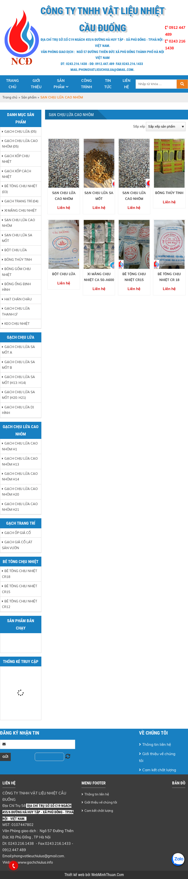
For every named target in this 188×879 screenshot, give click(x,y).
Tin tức (108, 83)
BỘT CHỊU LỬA (15, 250)
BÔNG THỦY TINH (18, 259)
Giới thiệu (36, 83)
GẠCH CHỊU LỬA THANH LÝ (16, 311)
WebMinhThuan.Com (107, 875)
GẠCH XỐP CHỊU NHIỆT (16, 158)
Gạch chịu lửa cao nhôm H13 (20, 461)
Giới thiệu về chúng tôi (157, 757)
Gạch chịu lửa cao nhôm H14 (20, 476)
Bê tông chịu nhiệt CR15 (19, 589)
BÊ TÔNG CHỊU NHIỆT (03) (19, 189)
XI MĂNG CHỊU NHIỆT (20, 210)
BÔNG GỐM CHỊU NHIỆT (16, 271)
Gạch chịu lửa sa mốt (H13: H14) (18, 379)
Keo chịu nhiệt (17, 324)
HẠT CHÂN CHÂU (18, 299)
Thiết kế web (74, 875)
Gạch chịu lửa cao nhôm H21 (20, 506)
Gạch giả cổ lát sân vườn (17, 545)
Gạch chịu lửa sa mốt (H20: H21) (18, 395)
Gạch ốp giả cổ (17, 533)
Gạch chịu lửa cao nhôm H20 (20, 491)
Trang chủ (12, 83)
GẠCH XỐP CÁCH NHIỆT (16, 174)
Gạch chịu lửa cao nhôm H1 (20, 446)
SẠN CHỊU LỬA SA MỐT (17, 238)
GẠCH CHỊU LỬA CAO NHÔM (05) (20, 143)
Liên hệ (126, 83)
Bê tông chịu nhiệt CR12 (19, 604)
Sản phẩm (59, 83)
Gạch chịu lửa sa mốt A (18, 349)
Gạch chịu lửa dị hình (18, 410)
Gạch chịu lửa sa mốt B (18, 364)
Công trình (86, 83)
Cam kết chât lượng (159, 769)
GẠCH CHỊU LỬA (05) (20, 131)
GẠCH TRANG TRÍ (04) (21, 201)
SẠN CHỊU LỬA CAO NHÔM (18, 223)
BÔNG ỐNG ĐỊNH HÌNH (16, 287)
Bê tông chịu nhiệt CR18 (19, 573)
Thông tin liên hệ (156, 744)
